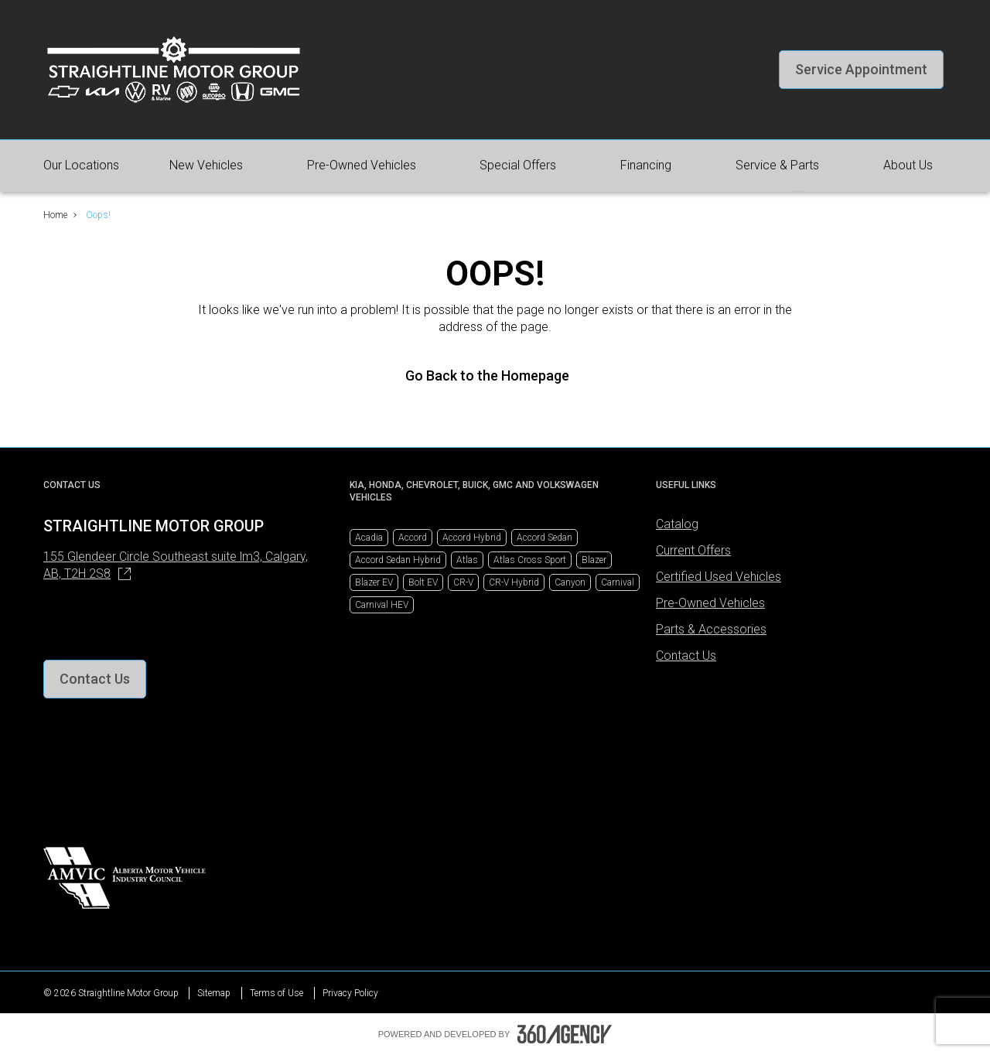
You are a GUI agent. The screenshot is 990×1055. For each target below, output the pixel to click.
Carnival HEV (381, 604)
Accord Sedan (544, 537)
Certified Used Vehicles (718, 576)
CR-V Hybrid (514, 582)
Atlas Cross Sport (529, 560)
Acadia (369, 537)
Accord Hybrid (471, 537)
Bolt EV (423, 582)
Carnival (617, 582)
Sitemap (213, 993)
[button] (861, 69)
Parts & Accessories (711, 629)
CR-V (463, 582)
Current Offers (693, 550)
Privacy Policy (350, 993)
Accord (412, 537)
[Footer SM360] (564, 1034)
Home (55, 215)
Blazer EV (374, 582)
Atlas (467, 560)
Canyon (570, 582)
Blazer (594, 560)
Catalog (677, 524)
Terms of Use (276, 993)
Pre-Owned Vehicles (710, 603)
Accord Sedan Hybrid (398, 560)
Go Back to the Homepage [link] (495, 375)
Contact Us (686, 655)
